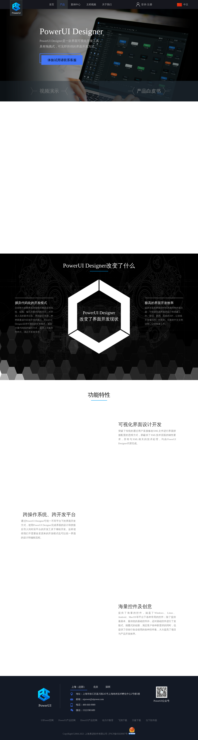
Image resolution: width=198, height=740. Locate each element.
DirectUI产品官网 (88, 720)
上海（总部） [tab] (79, 687)
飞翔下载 (122, 720)
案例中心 (75, 4)
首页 (51, 4)
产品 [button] (62, 4)
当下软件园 (151, 720)
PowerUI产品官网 (67, 720)
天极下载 (136, 720)
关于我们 (107, 4)
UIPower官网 (47, 720)
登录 (143, 4)
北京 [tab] (95, 687)
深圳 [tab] (107, 687)
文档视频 (91, 4)
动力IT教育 (107, 720)
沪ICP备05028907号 (118, 734)
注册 (149, 4)
